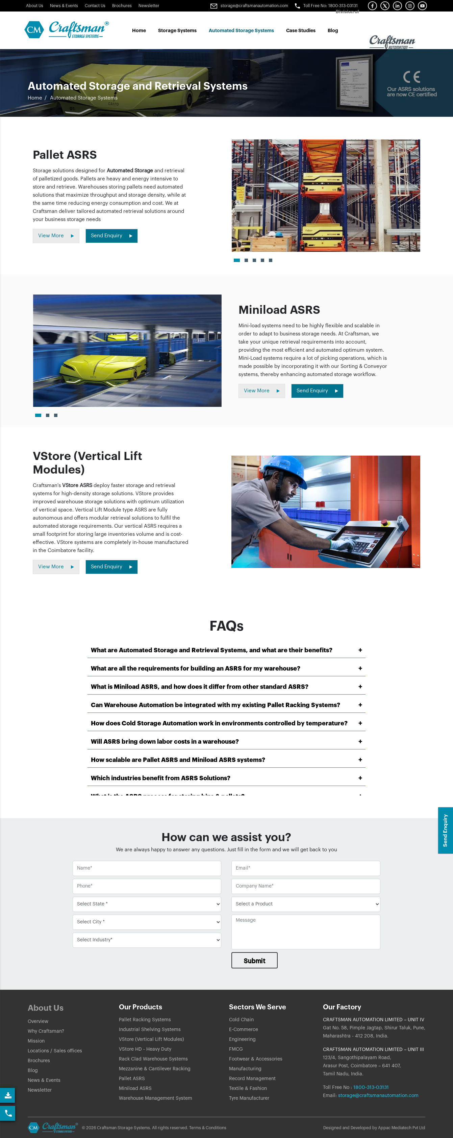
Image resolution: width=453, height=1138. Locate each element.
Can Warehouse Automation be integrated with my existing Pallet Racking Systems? (215, 705)
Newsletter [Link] (149, 6)
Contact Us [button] (95, 6)
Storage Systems (177, 30)
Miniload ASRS (135, 1088)
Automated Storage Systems (241, 30)
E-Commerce (243, 1029)
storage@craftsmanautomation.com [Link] (249, 6)
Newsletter (40, 1090)
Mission (36, 1041)
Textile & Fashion (248, 1088)
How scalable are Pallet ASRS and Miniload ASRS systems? (178, 760)
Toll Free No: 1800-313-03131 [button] (326, 6)
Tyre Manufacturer (249, 1098)
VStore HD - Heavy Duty (145, 1049)
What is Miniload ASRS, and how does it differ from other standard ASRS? (199, 687)
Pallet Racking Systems (145, 1019)
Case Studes (301, 30)
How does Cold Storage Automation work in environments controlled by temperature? (219, 723)
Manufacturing (245, 1069)
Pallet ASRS (132, 1078)
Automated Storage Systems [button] (84, 98)
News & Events (64, 6)
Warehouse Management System (155, 1098)
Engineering (242, 1039)
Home (139, 30)
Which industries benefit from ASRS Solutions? (160, 778)
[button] (372, 5)
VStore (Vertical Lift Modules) (151, 1039)
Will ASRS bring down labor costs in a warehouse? (165, 742)
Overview (38, 1021)
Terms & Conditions (207, 1128)
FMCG (236, 1049)
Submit (254, 961)
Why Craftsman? (46, 1031)
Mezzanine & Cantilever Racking (155, 1069)
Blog (333, 30)
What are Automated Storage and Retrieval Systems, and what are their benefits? (211, 650)
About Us (34, 6)
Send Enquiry (445, 830)
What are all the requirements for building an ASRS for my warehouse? (195, 668)
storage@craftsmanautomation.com (378, 1095)
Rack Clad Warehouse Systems (153, 1059)
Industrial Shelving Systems (150, 1029)
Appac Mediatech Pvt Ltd (401, 1128)
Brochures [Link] (122, 6)
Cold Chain (241, 1019)
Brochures (39, 1060)
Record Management (252, 1078)
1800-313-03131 (370, 1087)
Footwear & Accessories (255, 1059)
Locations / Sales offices (55, 1051)
